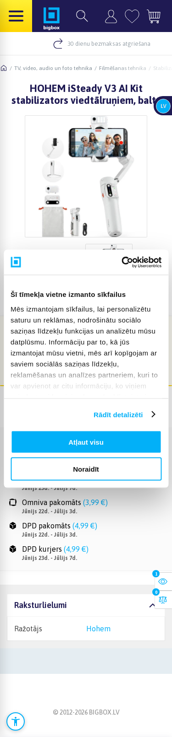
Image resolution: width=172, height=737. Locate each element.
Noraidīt (86, 469)
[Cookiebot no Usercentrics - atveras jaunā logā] (122, 262)
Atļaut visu (86, 442)
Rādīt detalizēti (118, 414)
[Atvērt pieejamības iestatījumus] (15, 721)
